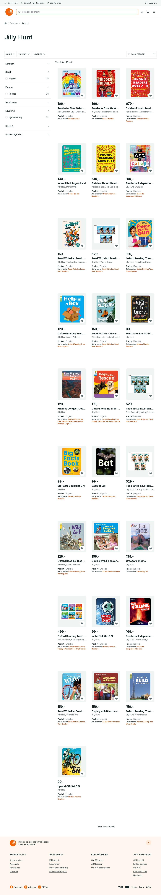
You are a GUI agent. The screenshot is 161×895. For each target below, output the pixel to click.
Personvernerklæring (58, 868)
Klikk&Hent (54, 860)
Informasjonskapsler (58, 871)
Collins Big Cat (73, 194)
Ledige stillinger (140, 864)
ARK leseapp (97, 864)
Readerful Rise (73, 119)
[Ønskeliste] (142, 12)
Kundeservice (11, 3)
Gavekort (26, 3)
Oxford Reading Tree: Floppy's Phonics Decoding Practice (106, 420)
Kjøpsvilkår (54, 864)
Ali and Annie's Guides (111, 571)
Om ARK (136, 868)
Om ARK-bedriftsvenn (100, 868)
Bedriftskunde (54, 3)
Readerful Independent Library (135, 648)
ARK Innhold (138, 860)
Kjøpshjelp (14, 864)
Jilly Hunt (25, 23)
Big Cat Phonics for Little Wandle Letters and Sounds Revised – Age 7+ (70, 421)
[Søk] (18, 12)
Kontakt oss (15, 868)
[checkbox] (6, 78)
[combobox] (79, 11)
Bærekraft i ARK (140, 871)
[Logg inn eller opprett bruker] (151, 3)
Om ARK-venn (97, 860)
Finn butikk (39, 3)
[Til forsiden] (13, 843)
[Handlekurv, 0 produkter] (148, 12)
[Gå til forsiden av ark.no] (9, 12)
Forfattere (14, 23)
